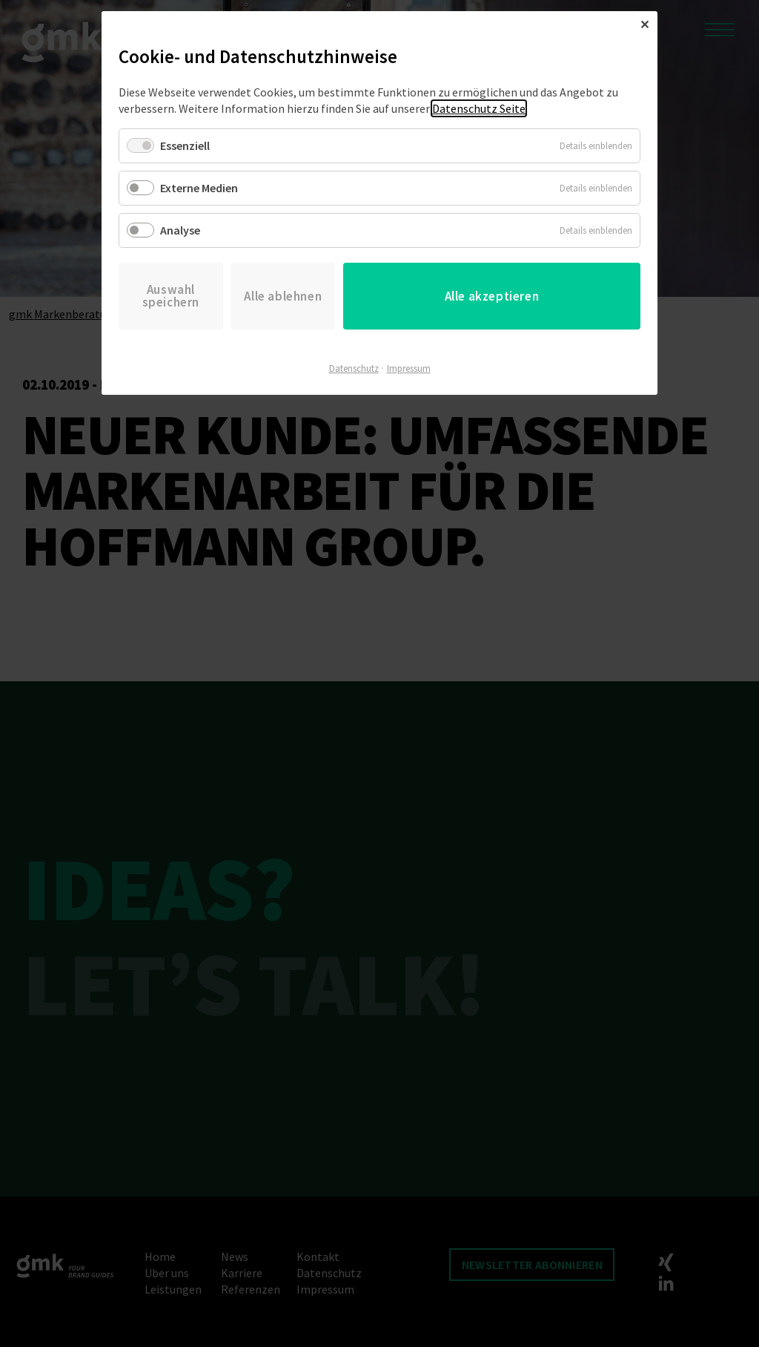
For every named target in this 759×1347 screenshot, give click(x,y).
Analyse (180, 230)
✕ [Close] (644, 24)
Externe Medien (199, 187)
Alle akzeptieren (492, 296)
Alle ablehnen (283, 296)
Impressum (409, 368)
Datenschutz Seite (479, 108)
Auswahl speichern (170, 295)
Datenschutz (354, 368)
